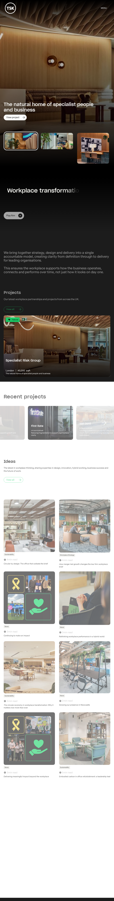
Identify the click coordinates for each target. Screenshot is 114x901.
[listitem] (57, 83)
